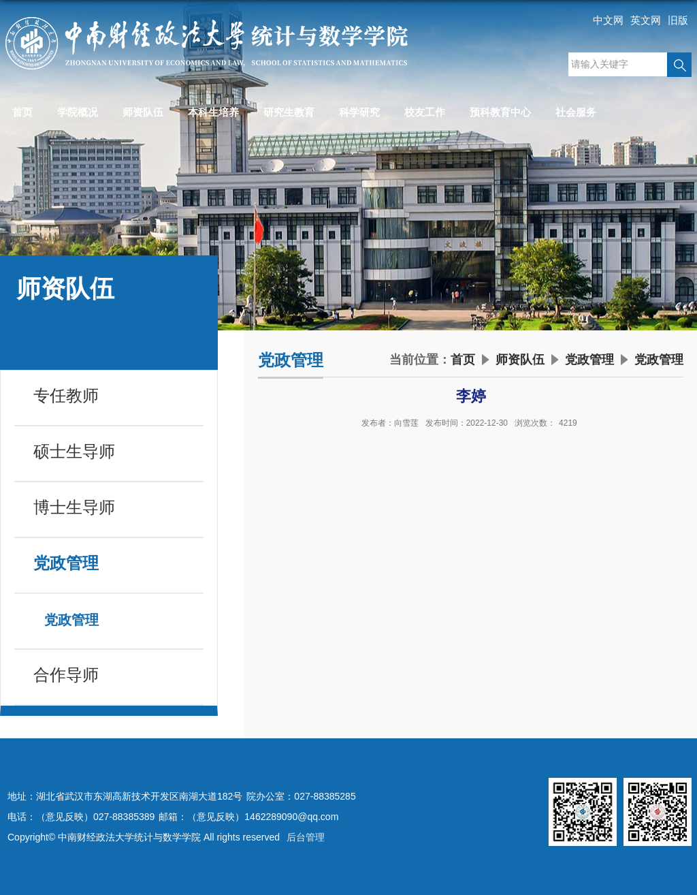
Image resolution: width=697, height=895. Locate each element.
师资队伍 (143, 112)
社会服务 (575, 112)
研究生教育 (288, 112)
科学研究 (359, 112)
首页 (22, 112)
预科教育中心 (500, 112)
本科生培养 (213, 112)
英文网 (645, 20)
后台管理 (306, 837)
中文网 (608, 20)
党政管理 (589, 359)
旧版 (678, 20)
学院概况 (77, 112)
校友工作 (424, 112)
